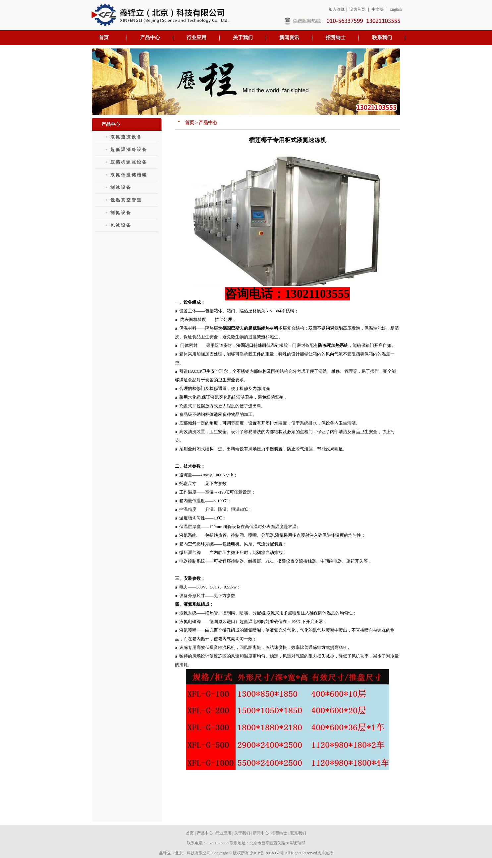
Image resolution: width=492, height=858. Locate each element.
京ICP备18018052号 (267, 853)
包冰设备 (121, 225)
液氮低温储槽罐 (128, 174)
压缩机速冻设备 (128, 162)
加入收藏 (337, 9)
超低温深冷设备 (128, 149)
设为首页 (357, 9)
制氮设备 (121, 212)
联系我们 (298, 833)
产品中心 (205, 833)
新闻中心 (261, 833)
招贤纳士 (279, 833)
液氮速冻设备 (126, 136)
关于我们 (242, 833)
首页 (190, 833)
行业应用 (223, 833)
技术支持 (325, 853)
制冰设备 (121, 187)
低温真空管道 (126, 199)
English (396, 9)
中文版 (378, 9)
